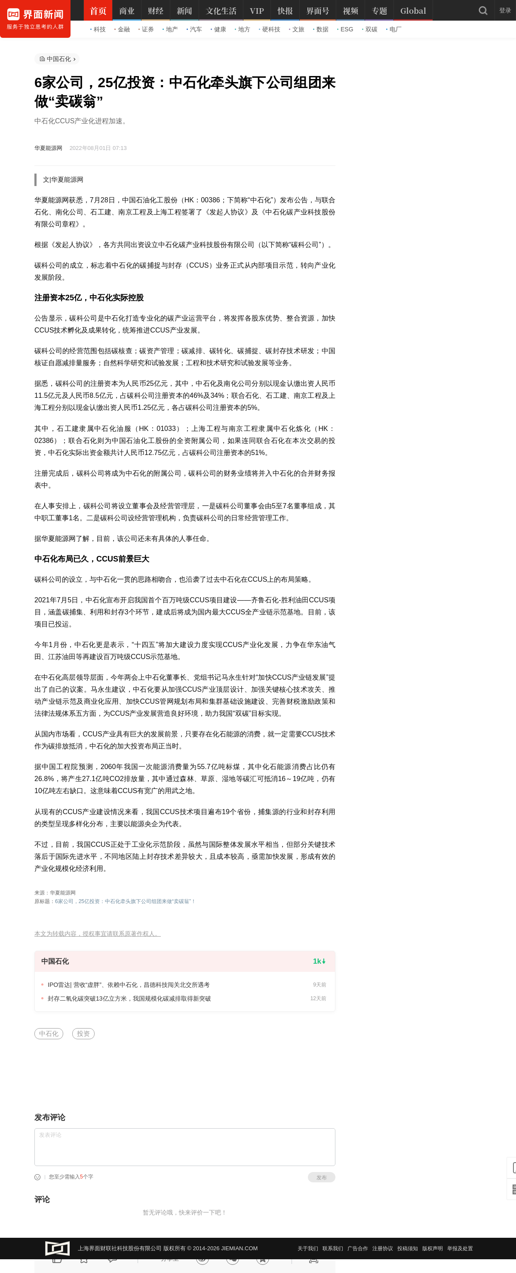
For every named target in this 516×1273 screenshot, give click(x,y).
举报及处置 (460, 1249)
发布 (321, 1178)
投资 (83, 1033)
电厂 (394, 29)
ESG (345, 29)
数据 (321, 29)
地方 (242, 29)
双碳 (370, 29)
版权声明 (432, 1249)
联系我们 (332, 1249)
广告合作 (357, 1249)
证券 (146, 29)
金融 (122, 29)
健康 (218, 29)
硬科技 (269, 29)
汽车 (194, 29)
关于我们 (308, 1249)
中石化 (48, 1033)
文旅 (296, 29)
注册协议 (382, 1249)
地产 (170, 29)
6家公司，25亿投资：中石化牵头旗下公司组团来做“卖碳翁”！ (125, 901)
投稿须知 (407, 1249)
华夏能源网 (48, 148)
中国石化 (59, 58)
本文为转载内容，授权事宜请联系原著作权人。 (97, 934)
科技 (98, 29)
